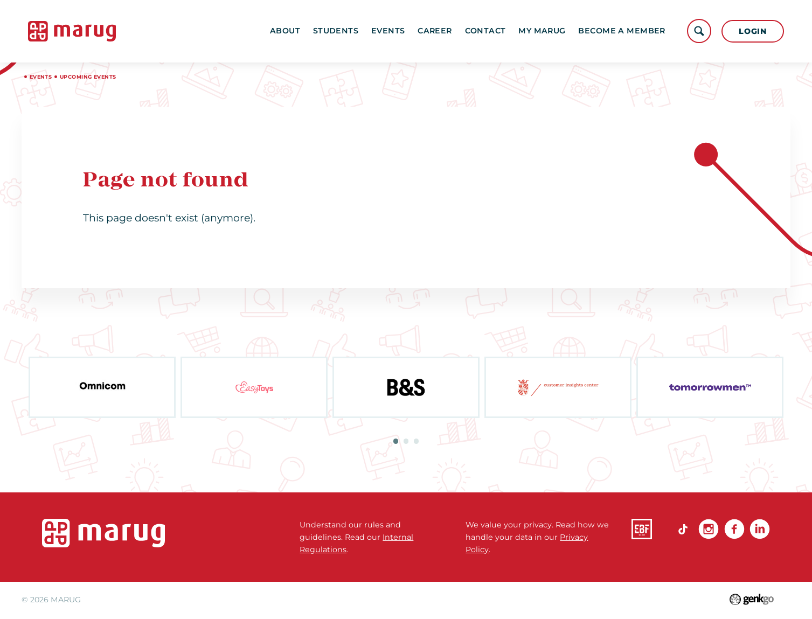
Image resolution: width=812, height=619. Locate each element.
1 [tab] (396, 441)
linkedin (759, 529)
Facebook (734, 529)
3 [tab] (416, 441)
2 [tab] (406, 441)
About (285, 31)
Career (435, 31)
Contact (485, 31)
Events (388, 31)
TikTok (682, 529)
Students (335, 31)
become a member (621, 31)
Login (753, 31)
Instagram (708, 529)
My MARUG (541, 31)
